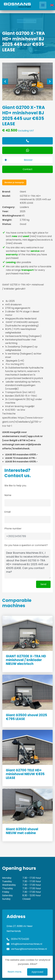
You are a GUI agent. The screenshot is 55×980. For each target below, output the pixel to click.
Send (43, 584)
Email (7, 512)
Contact (27, 169)
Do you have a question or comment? (26, 545)
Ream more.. (15, 971)
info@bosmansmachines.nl (26, 944)
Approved (37, 972)
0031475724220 (20, 939)
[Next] (50, 81)
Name (7, 495)
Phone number (13, 528)
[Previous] (5, 81)
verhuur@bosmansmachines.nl (29, 949)
